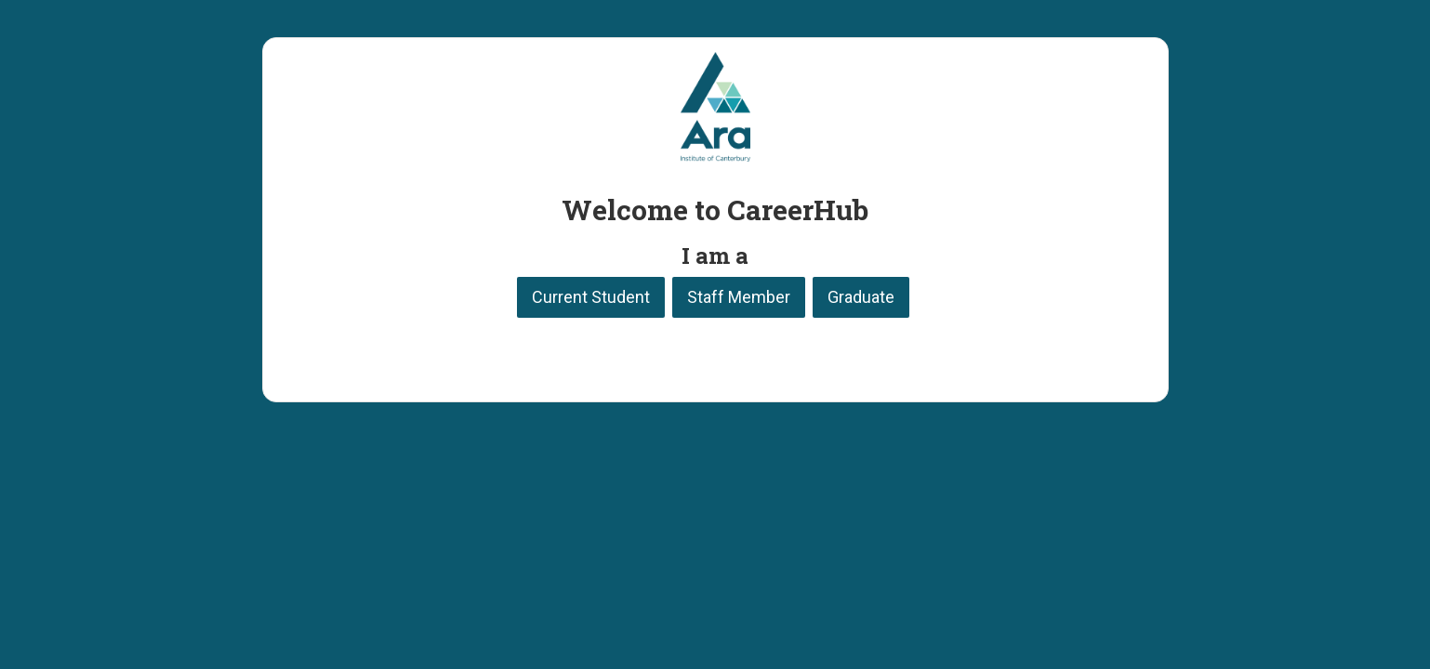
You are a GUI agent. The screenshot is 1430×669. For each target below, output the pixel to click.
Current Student (591, 297)
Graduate (861, 297)
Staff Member (738, 297)
